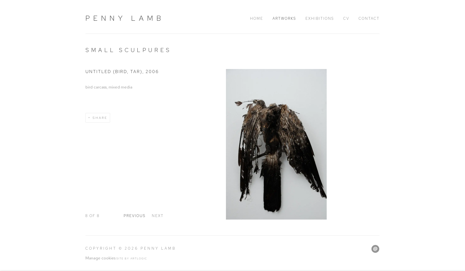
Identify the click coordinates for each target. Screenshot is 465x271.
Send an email (375, 249)
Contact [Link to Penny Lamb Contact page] (369, 18)
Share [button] (100, 118)
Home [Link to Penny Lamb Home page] (256, 18)
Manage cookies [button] (100, 258)
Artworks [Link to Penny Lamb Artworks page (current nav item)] (284, 18)
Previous (135, 215)
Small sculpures (128, 50)
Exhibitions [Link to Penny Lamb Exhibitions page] (319, 18)
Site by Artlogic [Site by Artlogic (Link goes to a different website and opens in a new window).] (131, 258)
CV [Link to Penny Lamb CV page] (346, 18)
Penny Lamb (124, 18)
